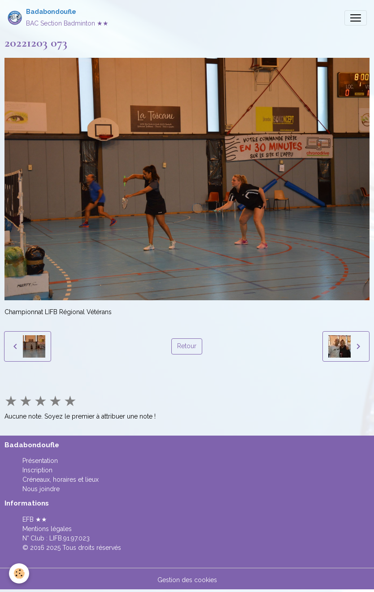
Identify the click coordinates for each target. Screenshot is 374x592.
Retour (186, 346)
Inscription (37, 470)
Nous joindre (41, 489)
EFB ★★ (34, 519)
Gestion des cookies (187, 579)
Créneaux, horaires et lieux (60, 479)
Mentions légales (47, 528)
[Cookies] (19, 573)
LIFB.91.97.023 (69, 538)
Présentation (40, 460)
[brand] (58, 17)
